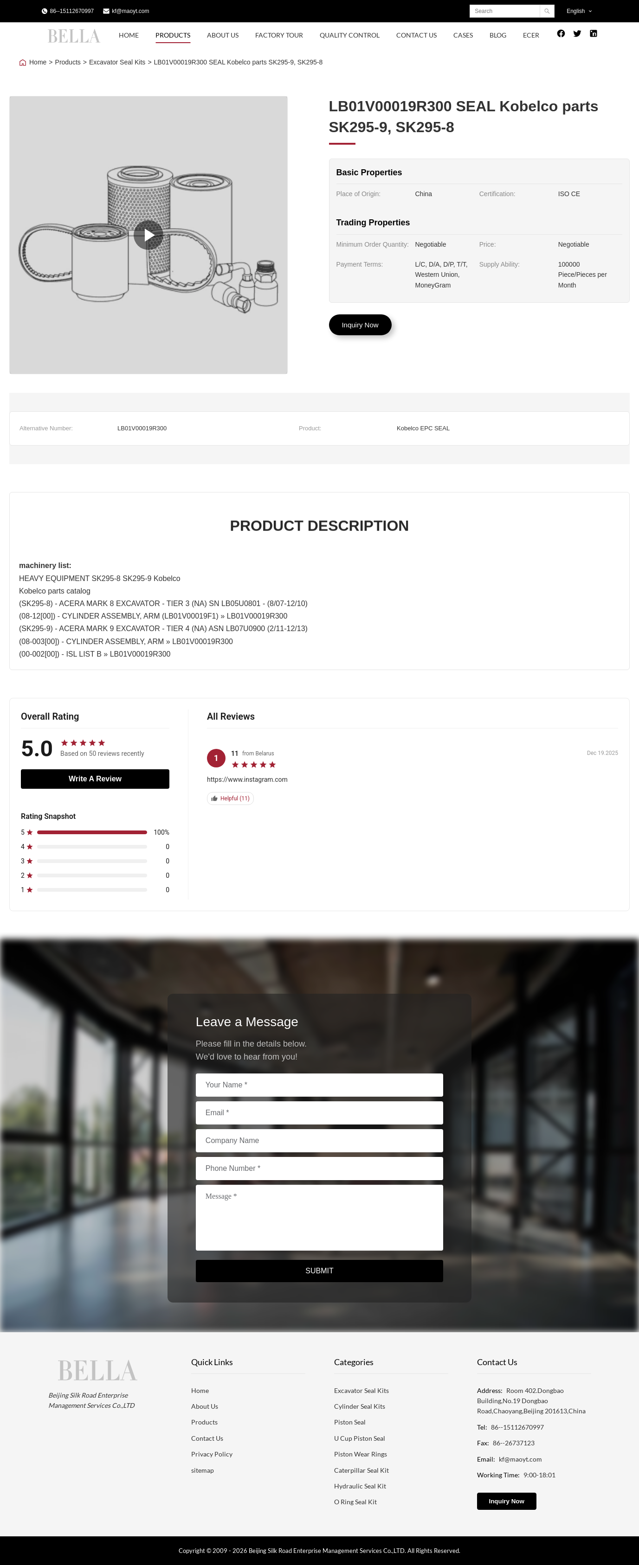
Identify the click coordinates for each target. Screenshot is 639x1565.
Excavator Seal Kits (117, 62)
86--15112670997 (72, 11)
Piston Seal (350, 1422)
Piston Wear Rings (360, 1454)
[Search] (547, 11)
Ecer (531, 35)
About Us (223, 35)
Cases (463, 35)
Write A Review (95, 779)
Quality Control (350, 35)
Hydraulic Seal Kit (360, 1486)
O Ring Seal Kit (355, 1502)
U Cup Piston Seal (359, 1438)
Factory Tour (279, 35)
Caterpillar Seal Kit (361, 1470)
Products (172, 35)
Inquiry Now (360, 325)
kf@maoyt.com (130, 11)
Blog (498, 35)
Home (129, 35)
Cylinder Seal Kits (359, 1406)
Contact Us (416, 35)
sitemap (202, 1470)
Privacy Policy (211, 1454)
